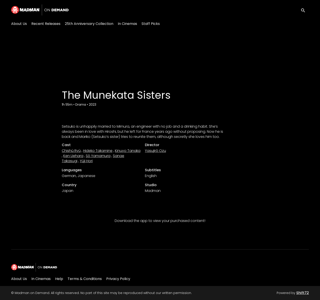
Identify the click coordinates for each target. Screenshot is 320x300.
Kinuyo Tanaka (127, 150)
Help (59, 278)
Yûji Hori (86, 160)
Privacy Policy (118, 278)
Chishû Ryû (71, 150)
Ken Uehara (73, 155)
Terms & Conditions (85, 278)
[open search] (305, 10)
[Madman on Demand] (34, 267)
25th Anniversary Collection (89, 23)
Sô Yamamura (98, 155)
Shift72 (302, 292)
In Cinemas (127, 23)
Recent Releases (45, 23)
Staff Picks (151, 23)
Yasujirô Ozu (155, 150)
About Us (19, 23)
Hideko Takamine (97, 150)
